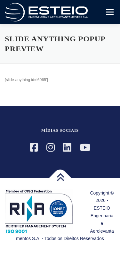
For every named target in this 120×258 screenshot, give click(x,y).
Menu (109, 12)
